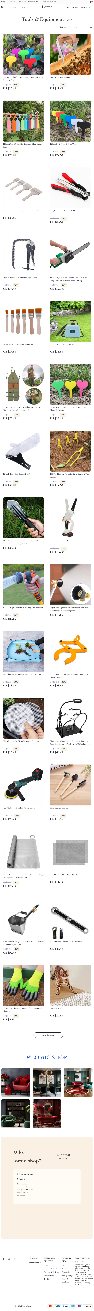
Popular (24, 7)
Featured (85, 7)
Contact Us (21, 2)
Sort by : (63, 27)
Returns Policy (49, 1276)
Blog (3, 2)
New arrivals (72, 7)
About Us (11, 2)
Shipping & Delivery (51, 1272)
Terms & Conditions (48, 2)
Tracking (47, 1279)
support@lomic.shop (36, 1263)
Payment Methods (51, 1269)
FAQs (46, 1266)
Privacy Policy (33, 2)
